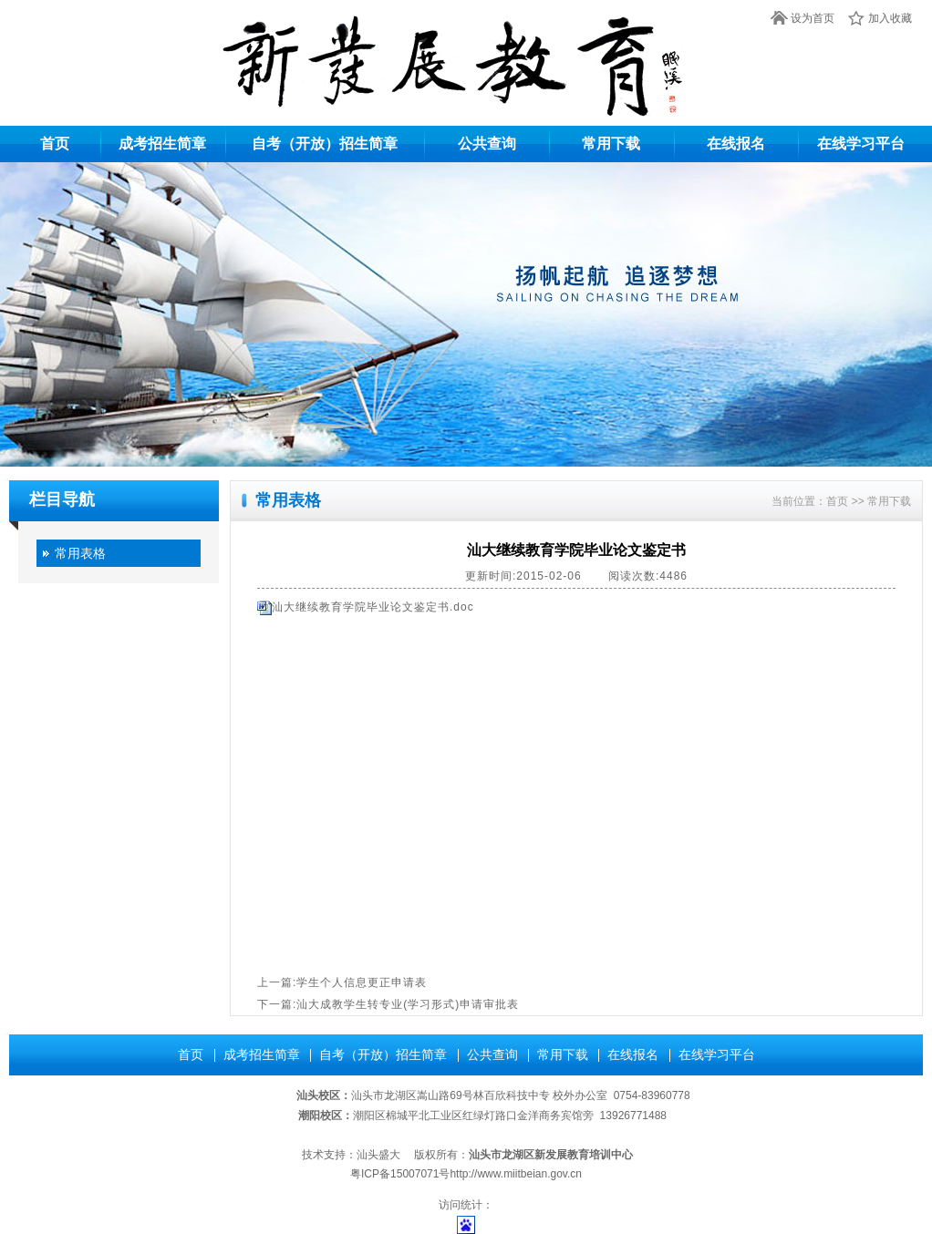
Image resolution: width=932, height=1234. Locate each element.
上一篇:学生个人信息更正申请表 (342, 982)
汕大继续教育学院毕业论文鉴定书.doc (373, 607)
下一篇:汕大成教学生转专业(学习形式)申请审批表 (388, 1004)
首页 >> (846, 501)
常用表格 (80, 553)
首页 (54, 143)
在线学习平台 (861, 143)
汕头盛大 (378, 1154)
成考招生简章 (162, 143)
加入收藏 (890, 18)
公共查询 (487, 143)
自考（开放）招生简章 (325, 143)
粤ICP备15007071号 (400, 1173)
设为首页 (812, 18)
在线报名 (736, 143)
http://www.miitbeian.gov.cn (516, 1173)
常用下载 (611, 143)
